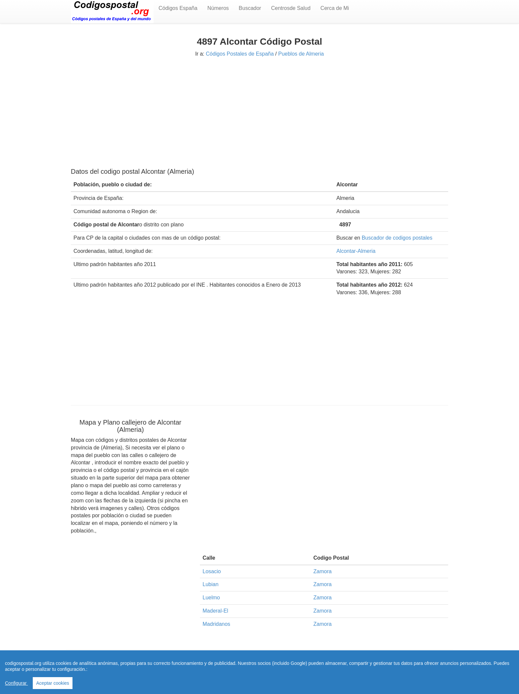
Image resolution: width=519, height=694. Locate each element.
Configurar (16, 683)
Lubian (210, 584)
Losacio (212, 571)
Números (218, 8)
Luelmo (211, 597)
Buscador (250, 8)
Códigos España (178, 8)
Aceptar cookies (52, 683)
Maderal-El (215, 611)
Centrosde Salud (290, 8)
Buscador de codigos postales (397, 238)
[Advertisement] (259, 111)
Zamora (322, 571)
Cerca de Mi (334, 8)
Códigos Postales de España (240, 54)
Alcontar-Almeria (355, 251)
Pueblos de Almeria (301, 54)
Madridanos (216, 624)
